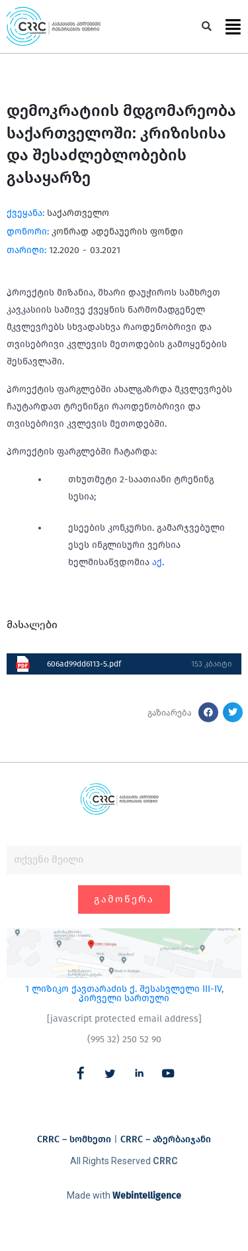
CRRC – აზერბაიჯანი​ (165, 1139)
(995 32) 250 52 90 (124, 1039)
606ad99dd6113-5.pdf (84, 664)
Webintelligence (146, 1195)
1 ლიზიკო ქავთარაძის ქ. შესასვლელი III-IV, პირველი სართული (124, 993)
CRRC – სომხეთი (74, 1139)
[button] (207, 27)
